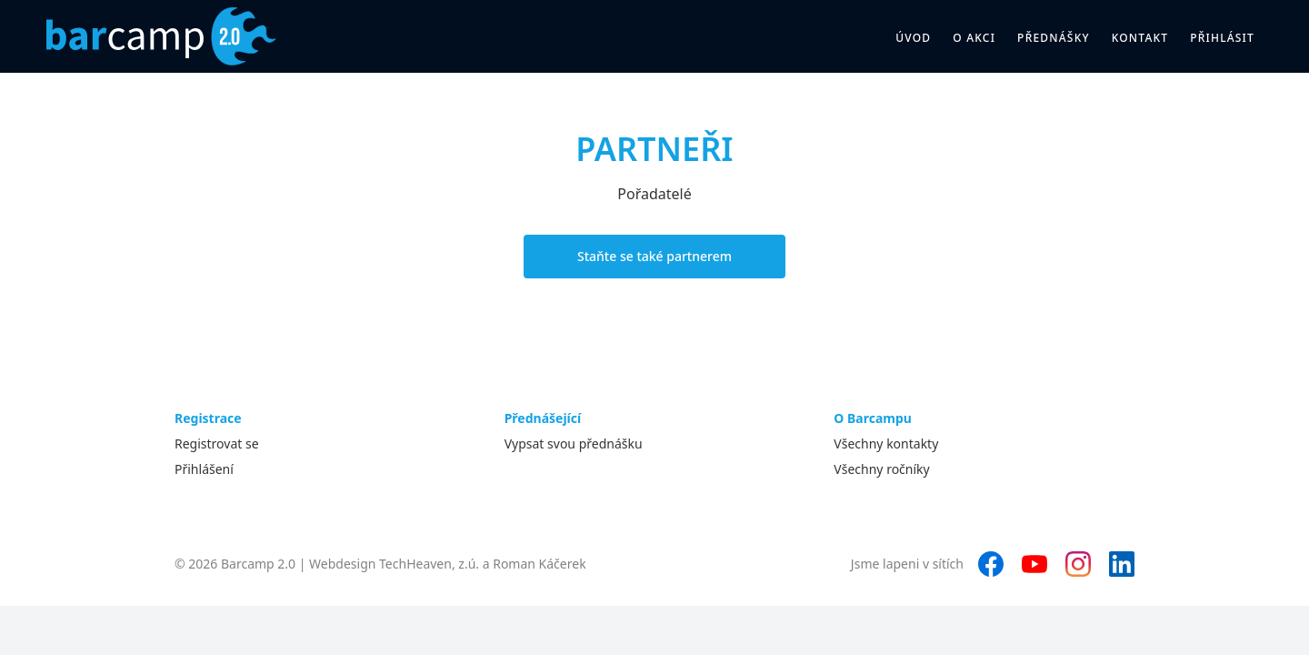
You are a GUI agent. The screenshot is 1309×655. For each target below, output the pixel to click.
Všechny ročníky (881, 469)
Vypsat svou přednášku (574, 443)
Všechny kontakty (886, 443)
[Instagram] (1078, 564)
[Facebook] (991, 564)
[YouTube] (1034, 564)
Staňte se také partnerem (654, 256)
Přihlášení (204, 469)
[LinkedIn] (1121, 564)
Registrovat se (217, 443)
